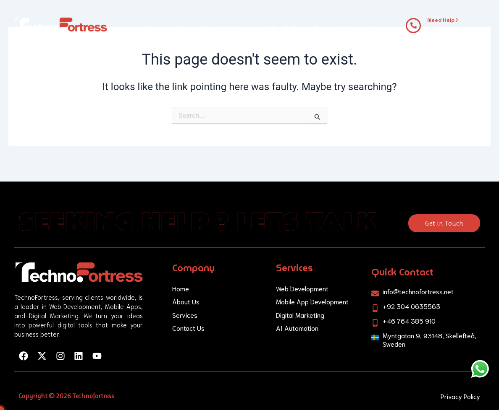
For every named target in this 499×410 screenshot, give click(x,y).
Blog (321, 28)
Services (239, 28)
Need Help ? (442, 20)
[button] (239, 28)
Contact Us (359, 28)
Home (155, 28)
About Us (193, 28)
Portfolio (285, 28)
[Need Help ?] (413, 25)
